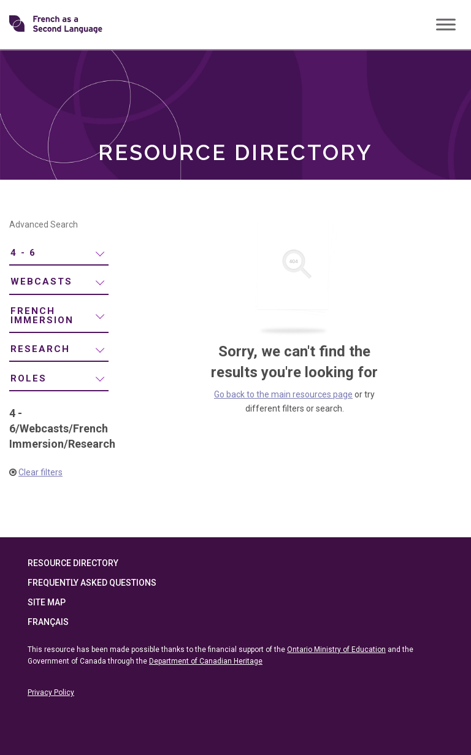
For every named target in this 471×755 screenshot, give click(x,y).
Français (48, 622)
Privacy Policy (51, 692)
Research (40, 349)
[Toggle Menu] (446, 24)
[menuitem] (59, 254)
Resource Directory (73, 563)
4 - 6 (23, 252)
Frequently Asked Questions (92, 583)
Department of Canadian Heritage (205, 661)
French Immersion (42, 315)
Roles (28, 378)
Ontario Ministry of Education (336, 649)
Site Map (47, 602)
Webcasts (41, 281)
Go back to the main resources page (283, 394)
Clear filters (40, 472)
